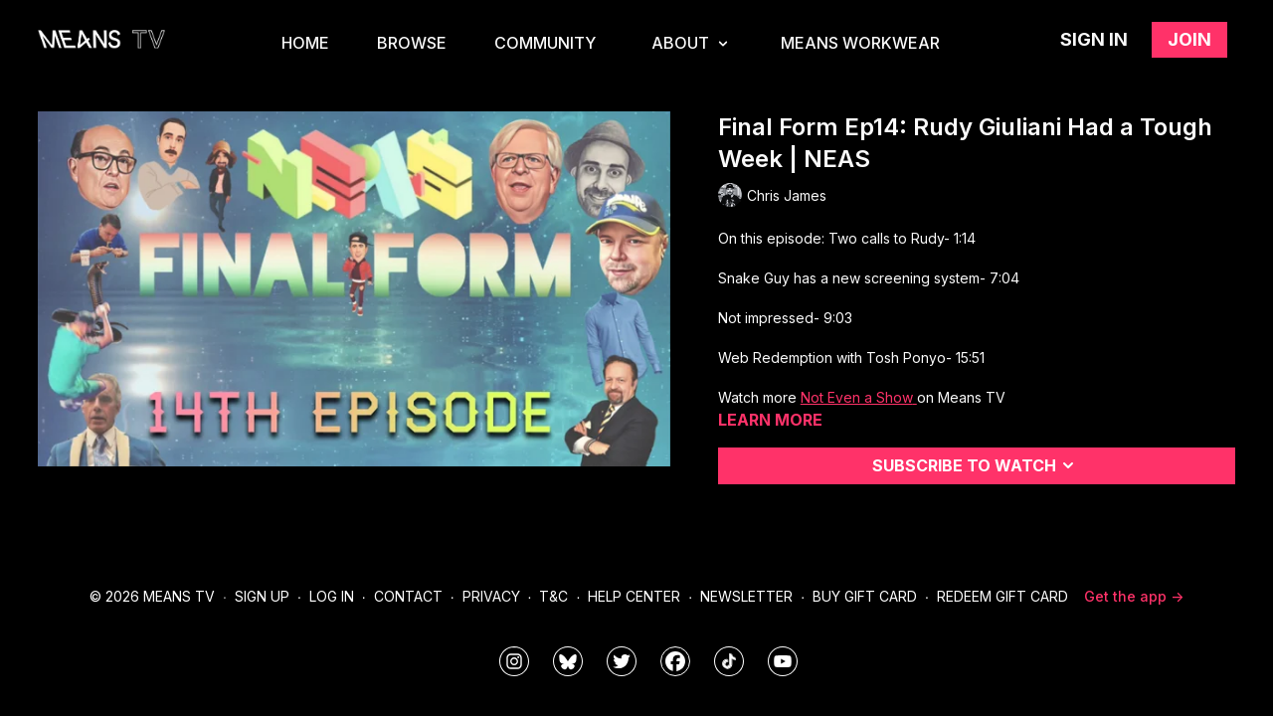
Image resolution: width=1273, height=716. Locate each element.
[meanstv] (675, 661)
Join (1189, 39)
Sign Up (262, 596)
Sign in (1094, 39)
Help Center (634, 596)
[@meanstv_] (729, 661)
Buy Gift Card (865, 596)
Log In (331, 596)
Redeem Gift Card (1002, 596)
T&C (553, 596)
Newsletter (746, 596)
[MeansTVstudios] (568, 661)
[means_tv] (514, 661)
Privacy (491, 596)
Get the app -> (1133, 596)
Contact (408, 596)
